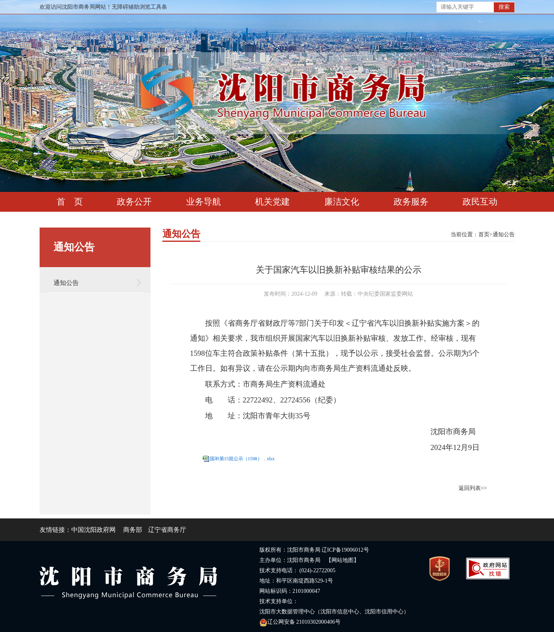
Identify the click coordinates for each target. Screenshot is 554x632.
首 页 (70, 202)
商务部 (132, 529)
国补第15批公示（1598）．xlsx (242, 458)
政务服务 (411, 202)
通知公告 (66, 282)
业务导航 (203, 202)
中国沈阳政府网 (93, 529)
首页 (483, 234)
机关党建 (272, 202)
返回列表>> (473, 488)
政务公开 (134, 202)
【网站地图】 (342, 560)
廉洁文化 (341, 202)
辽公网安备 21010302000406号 (300, 622)
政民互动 (480, 202)
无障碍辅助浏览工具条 (139, 7)
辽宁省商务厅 (167, 529)
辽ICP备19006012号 (345, 550)
